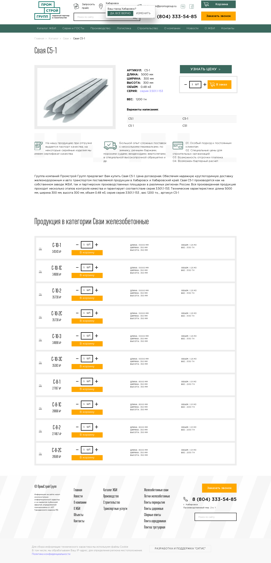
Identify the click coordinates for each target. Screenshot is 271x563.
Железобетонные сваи (156, 490)
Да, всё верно (120, 13)
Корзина (222, 4)
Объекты (78, 515)
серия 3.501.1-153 (151, 91)
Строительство (147, 28)
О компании (172, 28)
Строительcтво (111, 503)
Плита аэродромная (155, 521)
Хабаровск (112, 3)
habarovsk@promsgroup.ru (160, 6)
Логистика (124, 28)
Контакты (227, 28)
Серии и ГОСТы (73, 28)
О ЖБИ (210, 28)
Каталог (54, 39)
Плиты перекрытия (154, 503)
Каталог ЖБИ (46, 28)
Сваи (66, 39)
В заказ (221, 84)
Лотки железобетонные (157, 496)
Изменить (143, 13)
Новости (192, 28)
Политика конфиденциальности (51, 554)
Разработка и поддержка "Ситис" (180, 549)
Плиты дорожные (153, 509)
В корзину (87, 252)
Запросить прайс (88, 6)
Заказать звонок (218, 16)
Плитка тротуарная (154, 527)
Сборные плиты (152, 515)
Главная (39, 39)
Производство (100, 28)
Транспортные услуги (115, 509)
